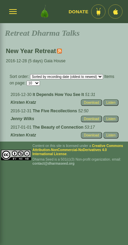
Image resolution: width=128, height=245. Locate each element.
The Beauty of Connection (59, 127)
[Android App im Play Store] (98, 11)
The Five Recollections (55, 111)
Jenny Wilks (22, 118)
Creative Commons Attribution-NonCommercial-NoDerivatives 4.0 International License (77, 150)
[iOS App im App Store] (115, 11)
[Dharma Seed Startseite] (44, 11)
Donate (78, 11)
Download (91, 102)
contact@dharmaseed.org (53, 163)
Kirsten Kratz (23, 102)
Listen (111, 102)
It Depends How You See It (59, 94)
